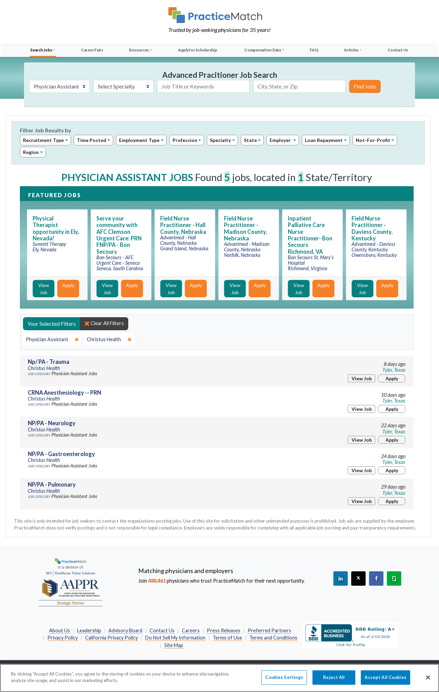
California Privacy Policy (111, 638)
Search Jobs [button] (41, 49)
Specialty (220, 140)
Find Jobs (365, 86)
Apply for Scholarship (197, 49)
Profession (185, 140)
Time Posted (91, 140)
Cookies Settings (284, 680)
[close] (52, 339)
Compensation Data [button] (262, 49)
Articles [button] (351, 49)
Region (31, 152)
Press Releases (223, 630)
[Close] (428, 681)
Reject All (334, 680)
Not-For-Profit (373, 140)
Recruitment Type (43, 140)
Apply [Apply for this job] (68, 285)
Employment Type (139, 140)
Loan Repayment (324, 140)
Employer (281, 140)
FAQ (314, 49)
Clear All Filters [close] (104, 323)
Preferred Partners (269, 630)
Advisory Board (125, 630)
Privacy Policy (62, 638)
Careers (191, 630)
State (250, 140)
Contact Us (398, 49)
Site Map (173, 645)
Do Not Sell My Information (175, 638)
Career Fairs (92, 49)
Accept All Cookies (385, 680)
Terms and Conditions (273, 638)
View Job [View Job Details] (43, 288)
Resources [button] (139, 49)
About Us (59, 630)
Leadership (89, 630)
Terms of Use (227, 638)
